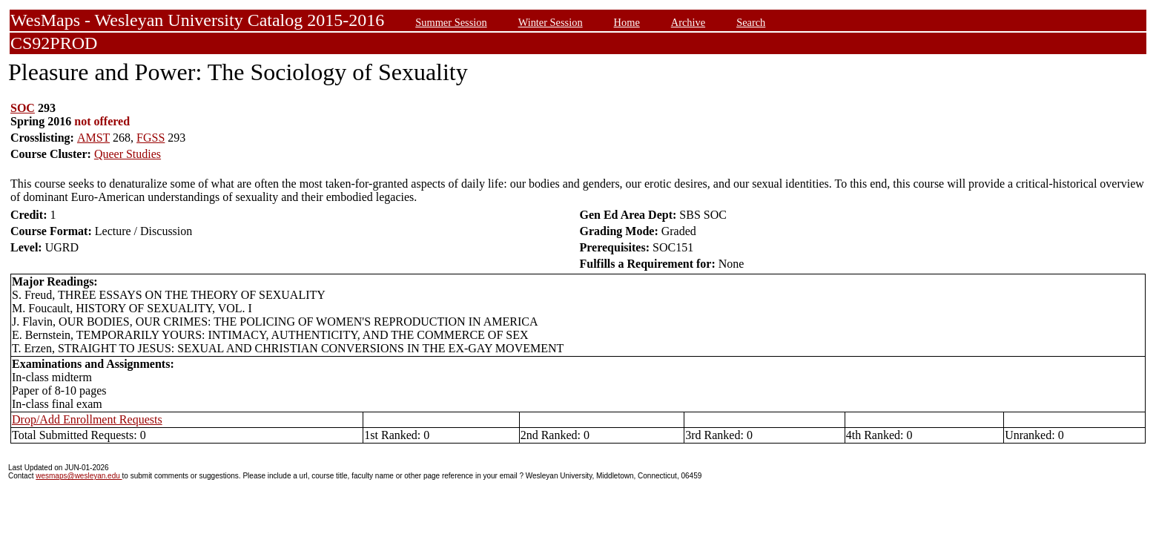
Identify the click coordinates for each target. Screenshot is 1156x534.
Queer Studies (127, 154)
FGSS (150, 137)
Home (627, 22)
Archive (688, 22)
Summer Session (450, 22)
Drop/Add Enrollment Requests (87, 419)
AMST (93, 137)
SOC (22, 108)
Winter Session (550, 22)
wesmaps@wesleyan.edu (79, 476)
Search (750, 22)
